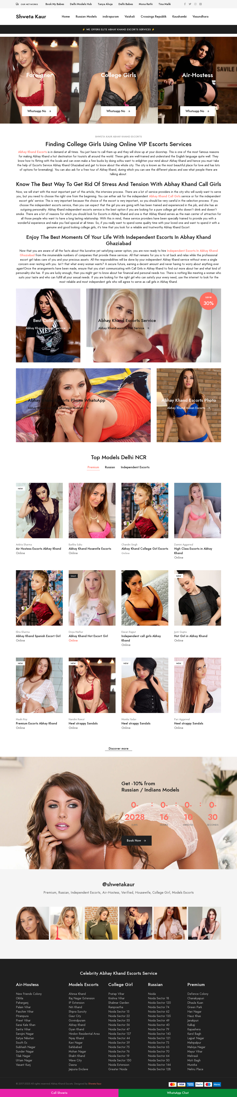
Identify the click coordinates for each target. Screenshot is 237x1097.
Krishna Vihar (116, 998)
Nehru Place (195, 1069)
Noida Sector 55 (119, 1020)
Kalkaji (191, 1025)
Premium (93, 467)
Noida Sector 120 (159, 1003)
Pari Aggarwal (182, 719)
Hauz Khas (194, 1016)
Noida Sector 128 (159, 1069)
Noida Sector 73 (158, 1043)
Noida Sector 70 (158, 1052)
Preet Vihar (23, 1020)
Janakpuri (192, 1020)
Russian (110, 467)
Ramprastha (115, 1007)
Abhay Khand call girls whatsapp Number (58, 408)
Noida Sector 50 (159, 1060)
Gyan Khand (76, 1029)
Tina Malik (164, 4)
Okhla (19, 998)
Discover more (118, 748)
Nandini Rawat (77, 719)
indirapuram (111, 16)
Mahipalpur (194, 1043)
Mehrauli (192, 1056)
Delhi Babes (125, 4)
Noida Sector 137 (119, 1034)
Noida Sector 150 (119, 1060)
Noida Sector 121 (159, 1038)
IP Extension (76, 1003)
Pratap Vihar (116, 994)
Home (66, 16)
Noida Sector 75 (119, 1047)
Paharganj (22, 1003)
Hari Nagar (194, 1012)
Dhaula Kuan (195, 1003)
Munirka (192, 1065)
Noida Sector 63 (158, 1047)
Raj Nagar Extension (82, 998)
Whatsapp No (39, 111)
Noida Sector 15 (118, 1012)
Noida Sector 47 (119, 1029)
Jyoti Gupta (180, 632)
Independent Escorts (135, 467)
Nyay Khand (76, 1038)
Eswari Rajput (128, 632)
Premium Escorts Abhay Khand (36, 723)
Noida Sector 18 (158, 998)
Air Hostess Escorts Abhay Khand (38, 549)
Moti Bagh (194, 1060)
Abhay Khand (77, 1025)
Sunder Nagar (25, 1052)
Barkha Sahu (75, 544)
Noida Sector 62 (158, 1012)
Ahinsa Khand (77, 994)
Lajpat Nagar (195, 1038)
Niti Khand (75, 1007)
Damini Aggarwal (183, 544)
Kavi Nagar (76, 1043)
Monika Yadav (128, 719)
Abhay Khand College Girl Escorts (144, 549)
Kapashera (194, 1029)
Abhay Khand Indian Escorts (189, 408)
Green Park (194, 1007)
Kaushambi (179, 16)
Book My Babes (55, 4)
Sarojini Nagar (25, 1034)
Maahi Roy (21, 719)
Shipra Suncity (77, 1012)
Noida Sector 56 (119, 1025)
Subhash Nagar (25, 1047)
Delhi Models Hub (81, 4)
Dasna (73, 1065)
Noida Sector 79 (158, 1029)
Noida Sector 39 (119, 1043)
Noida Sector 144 (159, 1065)
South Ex (21, 1043)
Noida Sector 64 (158, 1056)
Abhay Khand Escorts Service (48, 328)
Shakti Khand (77, 1056)
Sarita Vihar (23, 1029)
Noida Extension (118, 1065)
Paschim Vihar (25, 1012)
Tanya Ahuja (105, 4)
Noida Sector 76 (119, 1052)
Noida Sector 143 (159, 1034)
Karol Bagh (194, 1034)
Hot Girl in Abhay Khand (190, 636)
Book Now (136, 840)
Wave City (75, 1060)
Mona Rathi (146, 4)
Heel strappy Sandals (83, 723)
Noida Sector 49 (158, 1020)
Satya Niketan (25, 1038)
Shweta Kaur (31, 16)
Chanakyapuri (195, 998)
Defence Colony (197, 994)
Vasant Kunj (23, 1065)
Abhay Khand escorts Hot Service (124, 328)
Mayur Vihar (194, 1052)
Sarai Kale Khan (25, 1025)
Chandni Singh (129, 544)
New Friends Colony (29, 994)
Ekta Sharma (23, 632)
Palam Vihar (23, 1007)
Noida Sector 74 (158, 1007)
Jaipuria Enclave (78, 1069)
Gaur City (75, 1016)
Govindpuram (77, 1020)
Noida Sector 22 (119, 1016)
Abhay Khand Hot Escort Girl (88, 636)
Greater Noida (117, 1069)
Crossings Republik (153, 16)
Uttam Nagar (24, 1060)
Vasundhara (200, 16)
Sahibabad (75, 1047)
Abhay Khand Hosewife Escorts (90, 549)
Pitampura (22, 1016)
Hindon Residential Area (84, 1034)
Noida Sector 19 (118, 1056)
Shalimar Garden (118, 1003)
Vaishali (130, 16)
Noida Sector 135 (159, 1016)
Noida (152, 994)
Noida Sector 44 (119, 1038)
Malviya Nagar (196, 1047)
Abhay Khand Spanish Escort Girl (38, 636)
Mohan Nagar (77, 1052)
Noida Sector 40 (159, 1025)
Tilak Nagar (23, 1056)
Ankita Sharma (24, 544)
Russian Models (86, 16)
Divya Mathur (76, 632)
